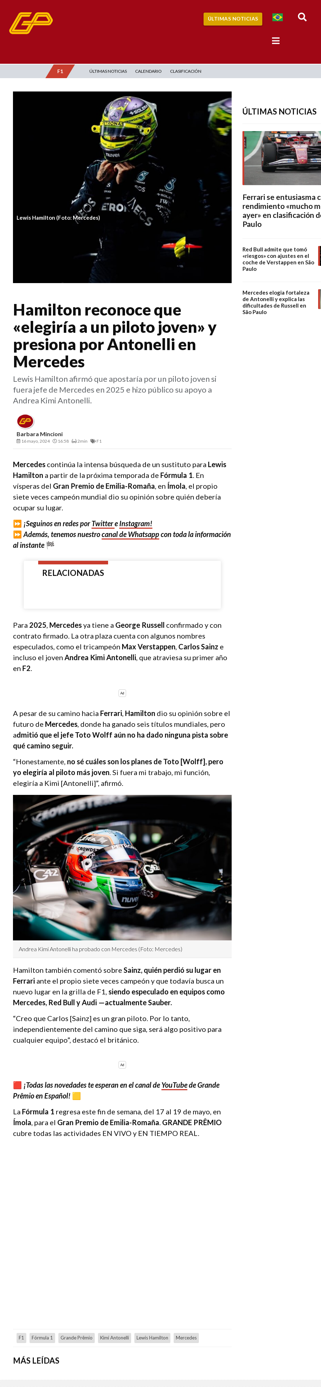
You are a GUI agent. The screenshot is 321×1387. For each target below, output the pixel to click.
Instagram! (135, 523)
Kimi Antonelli (114, 1338)
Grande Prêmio (77, 1338)
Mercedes (186, 1338)
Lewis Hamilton (152, 1338)
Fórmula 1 (42, 1338)
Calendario (148, 71)
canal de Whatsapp (130, 534)
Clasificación (185, 71)
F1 (21, 1338)
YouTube (174, 1084)
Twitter (103, 523)
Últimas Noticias (233, 18)
